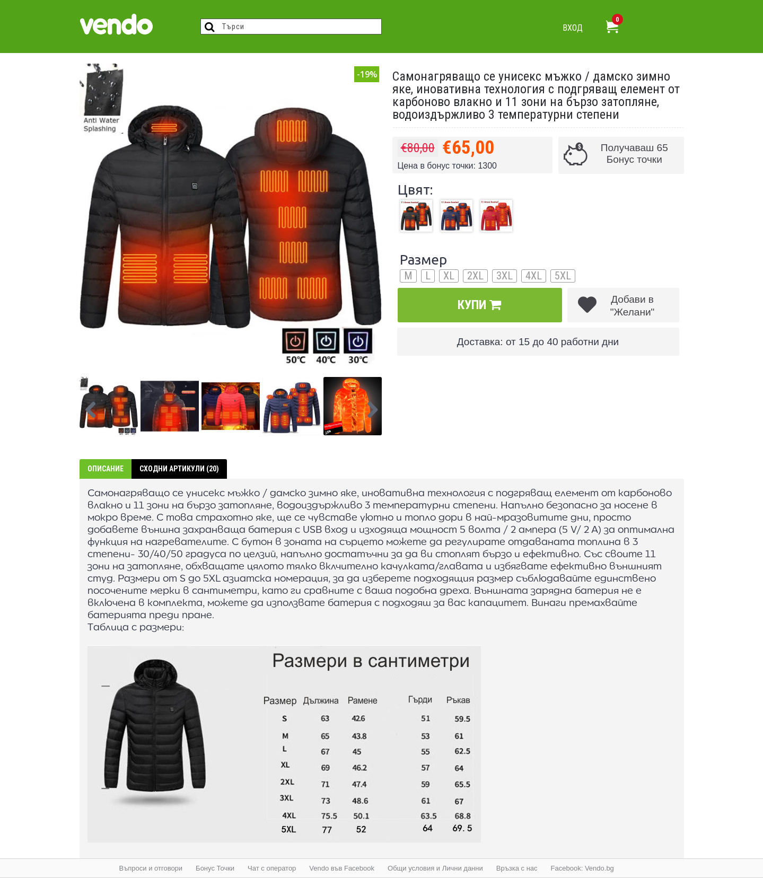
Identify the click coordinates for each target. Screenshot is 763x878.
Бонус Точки (215, 868)
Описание (105, 468)
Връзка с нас (517, 868)
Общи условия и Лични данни (435, 868)
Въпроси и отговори (151, 868)
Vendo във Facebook (341, 868)
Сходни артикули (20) (179, 468)
